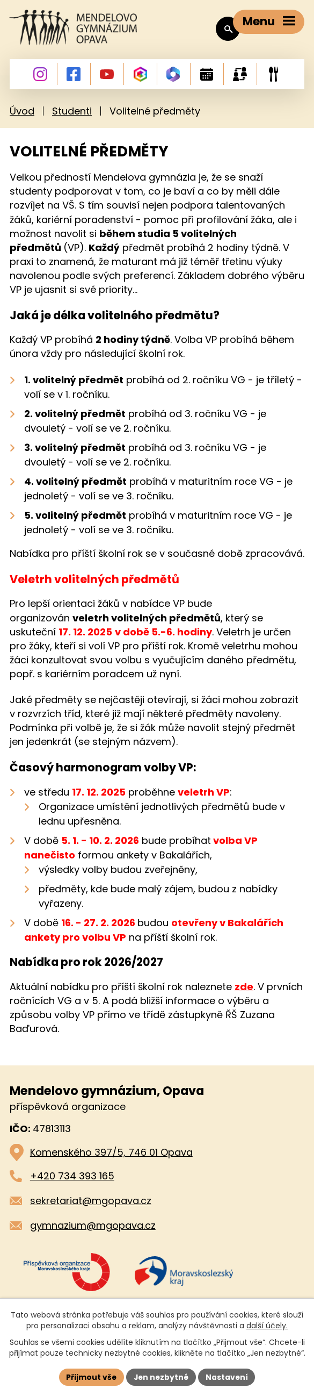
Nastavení (228, 1376)
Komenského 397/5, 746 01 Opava (111, 1154)
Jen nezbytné (161, 1376)
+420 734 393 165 (72, 1177)
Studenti (72, 113)
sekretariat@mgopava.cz (90, 1202)
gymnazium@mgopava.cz (93, 1227)
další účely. (267, 1325)
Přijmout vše (90, 1376)
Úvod (22, 113)
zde (244, 988)
